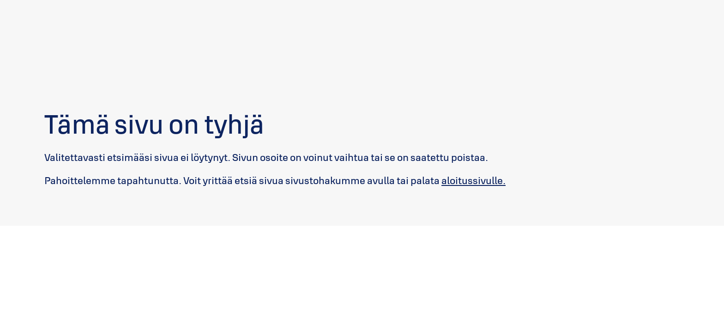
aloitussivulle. (473, 180)
